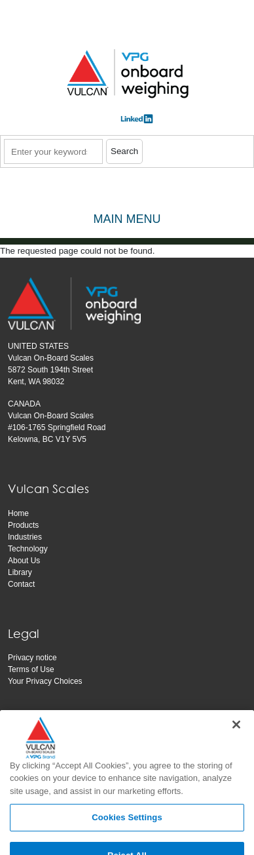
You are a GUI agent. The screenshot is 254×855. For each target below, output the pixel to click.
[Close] (236, 740)
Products (23, 525)
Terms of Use (31, 669)
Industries (25, 537)
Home (18, 513)
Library (20, 572)
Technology (28, 548)
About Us (24, 560)
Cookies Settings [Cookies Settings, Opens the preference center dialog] (127, 834)
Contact (21, 584)
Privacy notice (32, 657)
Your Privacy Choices (45, 681)
